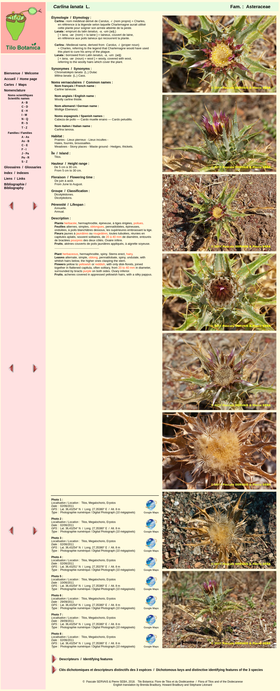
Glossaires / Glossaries (22, 167)
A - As (25, 137)
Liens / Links (14, 178)
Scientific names (19, 98)
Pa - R (25, 157)
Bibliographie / (15, 184)
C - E (25, 145)
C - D (25, 106)
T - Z (24, 127)
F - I (24, 149)
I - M (24, 115)
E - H (25, 110)
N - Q (25, 119)
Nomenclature (14, 90)
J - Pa (25, 153)
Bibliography (14, 188)
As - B (25, 141)
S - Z (25, 161)
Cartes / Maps (15, 84)
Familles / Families (20, 133)
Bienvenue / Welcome (21, 73)
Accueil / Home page (20, 79)
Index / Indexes (16, 173)
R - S (25, 123)
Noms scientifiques (20, 95)
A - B (24, 102)
